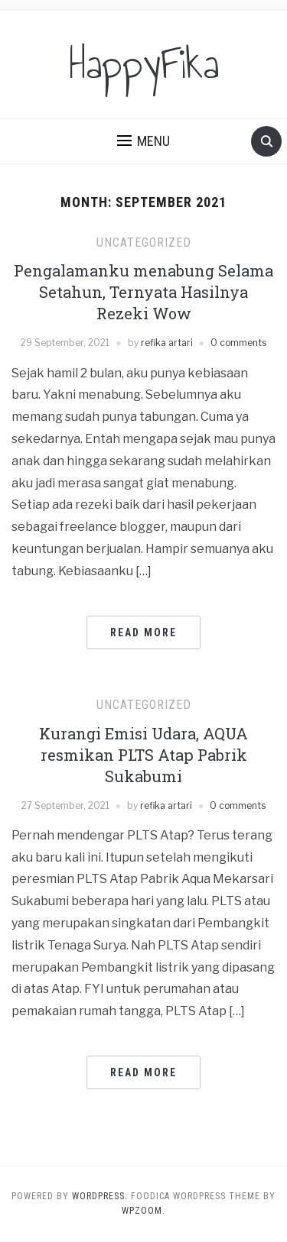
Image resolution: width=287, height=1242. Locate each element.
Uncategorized (143, 242)
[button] (143, 141)
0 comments (238, 342)
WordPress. (100, 1196)
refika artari (167, 342)
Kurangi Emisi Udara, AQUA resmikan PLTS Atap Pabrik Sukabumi (143, 754)
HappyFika (144, 64)
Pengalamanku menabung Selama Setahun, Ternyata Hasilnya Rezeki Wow (143, 291)
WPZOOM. (143, 1210)
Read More (143, 632)
